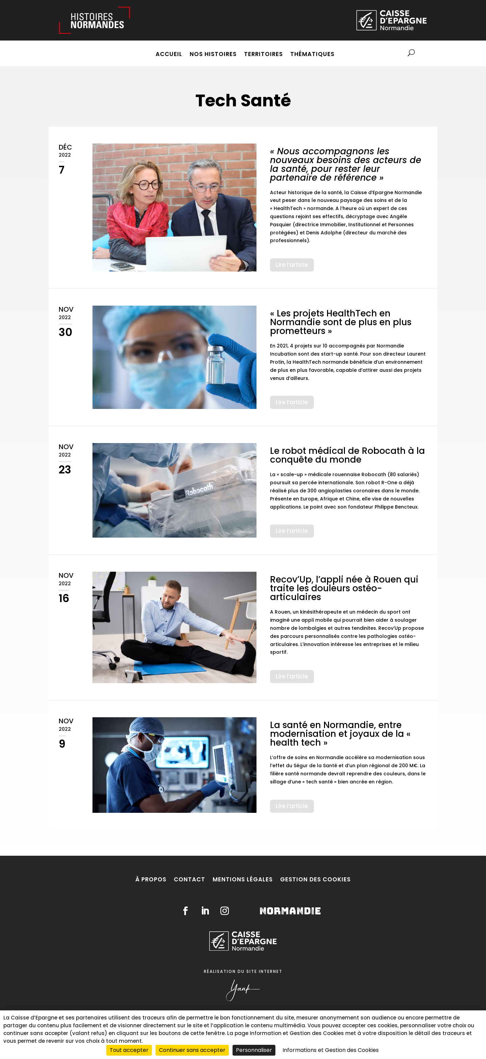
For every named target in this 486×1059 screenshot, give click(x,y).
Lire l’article (292, 265)
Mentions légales (243, 879)
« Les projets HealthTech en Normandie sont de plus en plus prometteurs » (340, 322)
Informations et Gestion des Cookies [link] (330, 1050)
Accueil (169, 55)
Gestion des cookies (315, 879)
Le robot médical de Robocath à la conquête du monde (347, 455)
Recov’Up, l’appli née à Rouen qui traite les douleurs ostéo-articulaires (344, 588)
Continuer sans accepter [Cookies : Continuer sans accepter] (192, 1050)
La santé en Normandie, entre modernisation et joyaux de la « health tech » (340, 734)
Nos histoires (213, 55)
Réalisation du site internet (243, 971)
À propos (150, 879)
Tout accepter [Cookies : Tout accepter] (129, 1050)
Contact (189, 879)
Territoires (263, 55)
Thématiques (312, 55)
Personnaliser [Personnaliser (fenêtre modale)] (254, 1050)
